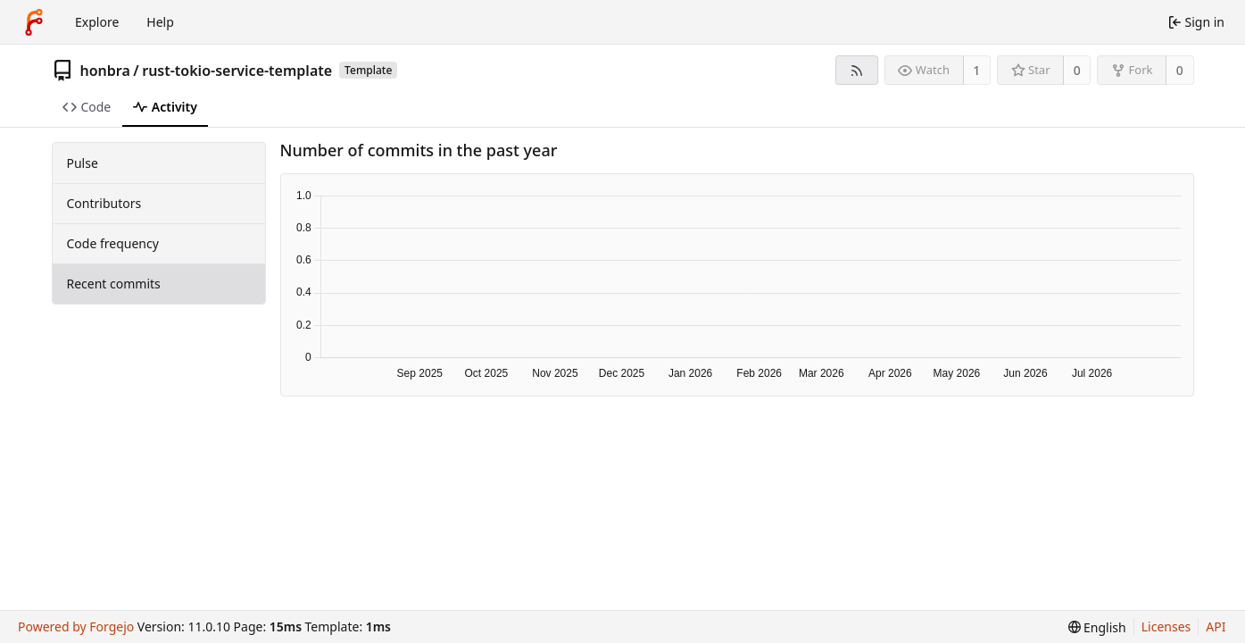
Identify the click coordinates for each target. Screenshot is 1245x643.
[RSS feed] (856, 70)
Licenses (1166, 626)
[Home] (34, 22)
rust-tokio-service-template (237, 70)
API (1215, 626)
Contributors (104, 203)
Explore (97, 21)
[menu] (1097, 627)
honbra (105, 70)
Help (160, 21)
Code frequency (113, 243)
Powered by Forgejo (76, 626)
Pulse (82, 162)
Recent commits (114, 283)
